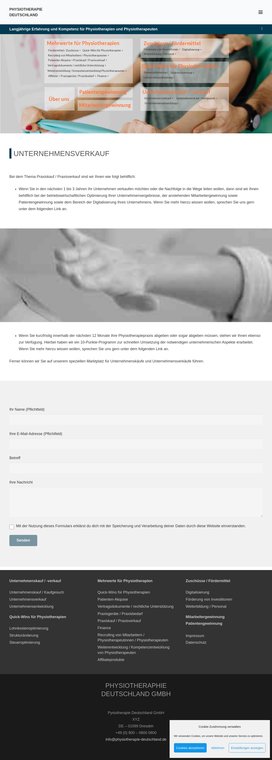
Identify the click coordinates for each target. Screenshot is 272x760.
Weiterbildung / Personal (206, 606)
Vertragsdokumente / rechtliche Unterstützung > (77, 64)
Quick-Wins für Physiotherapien (124, 592)
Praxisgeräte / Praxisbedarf (120, 614)
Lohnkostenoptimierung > (159, 75)
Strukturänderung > (182, 71)
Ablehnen (217, 748)
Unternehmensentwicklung (31, 606)
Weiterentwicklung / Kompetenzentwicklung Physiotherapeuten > (87, 69)
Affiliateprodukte (111, 660)
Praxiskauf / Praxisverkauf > (90, 59)
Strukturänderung (23, 635)
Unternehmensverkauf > (158, 95)
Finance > (103, 74)
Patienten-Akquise (113, 599)
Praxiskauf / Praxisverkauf (119, 621)
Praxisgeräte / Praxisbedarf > (78, 74)
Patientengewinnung (102, 92)
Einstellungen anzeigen (247, 748)
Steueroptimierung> (156, 70)
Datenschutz (196, 642)
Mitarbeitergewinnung (104, 105)
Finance (104, 628)
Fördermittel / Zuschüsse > (64, 49)
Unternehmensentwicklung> (161, 100)
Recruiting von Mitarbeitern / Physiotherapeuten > (78, 54)
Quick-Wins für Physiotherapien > (102, 49)
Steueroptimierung (24, 642)
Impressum (195, 636)
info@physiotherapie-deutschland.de (136, 739)
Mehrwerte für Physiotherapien (82, 43)
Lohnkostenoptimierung (28, 628)
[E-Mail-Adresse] (262, 28)
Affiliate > (54, 74)
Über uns (58, 99)
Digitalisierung (197, 592)
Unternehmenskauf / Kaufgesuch (36, 592)
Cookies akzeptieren (190, 748)
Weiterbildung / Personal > (160, 53)
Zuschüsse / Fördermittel (171, 43)
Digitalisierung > (192, 48)
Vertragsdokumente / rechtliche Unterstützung (136, 606)
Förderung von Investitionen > (162, 48)
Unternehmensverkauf (27, 599)
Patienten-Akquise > (60, 59)
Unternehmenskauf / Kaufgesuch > (196, 95)
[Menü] (261, 12)
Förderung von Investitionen (209, 599)
